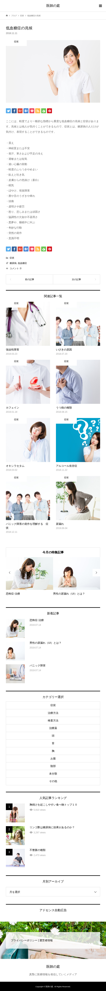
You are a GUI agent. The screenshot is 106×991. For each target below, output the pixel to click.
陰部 (53, 766)
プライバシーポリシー (24, 940)
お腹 (53, 758)
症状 (12, 258)
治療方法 (53, 712)
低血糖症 (22, 263)
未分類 (53, 773)
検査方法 (53, 720)
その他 (53, 781)
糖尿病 (13, 263)
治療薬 (53, 728)
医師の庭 (53, 6)
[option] (29, 576)
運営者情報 (46, 940)
